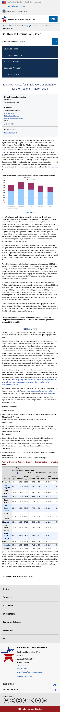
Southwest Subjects (12, 61)
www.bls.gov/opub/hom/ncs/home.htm (39, 391)
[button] (54, 684)
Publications (9, 613)
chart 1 (4, 152)
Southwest (47, 26)
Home (6, 589)
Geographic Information (32, 26)
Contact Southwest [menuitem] (11, 74)
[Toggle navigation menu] (53, 19)
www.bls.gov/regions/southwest (13, 118)
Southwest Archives (12, 68)
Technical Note (53, 167)
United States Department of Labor (15, 11)
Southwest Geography (13, 55)
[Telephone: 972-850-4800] (32, 667)
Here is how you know (16, 6)
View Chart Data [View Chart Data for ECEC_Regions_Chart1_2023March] (30, 212)
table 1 (23, 159)
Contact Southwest (25, 676)
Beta (5, 638)
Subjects (7, 597)
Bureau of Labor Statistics (12, 26)
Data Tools (8, 605)
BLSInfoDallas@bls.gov (11, 116)
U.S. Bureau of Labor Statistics (21, 19)
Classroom (8, 630)
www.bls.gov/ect (50, 393)
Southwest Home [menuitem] (11, 49)
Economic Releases (12, 622)
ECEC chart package (10, 132)
